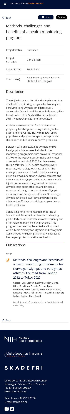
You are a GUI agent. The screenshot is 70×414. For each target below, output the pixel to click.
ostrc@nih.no (20, 402)
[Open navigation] (5, 4)
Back (6, 17)
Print (45, 17)
